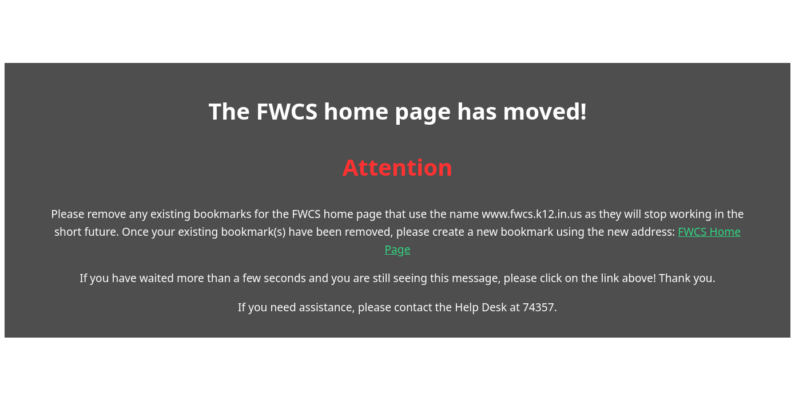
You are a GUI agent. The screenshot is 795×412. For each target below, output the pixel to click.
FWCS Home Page (500, 239)
